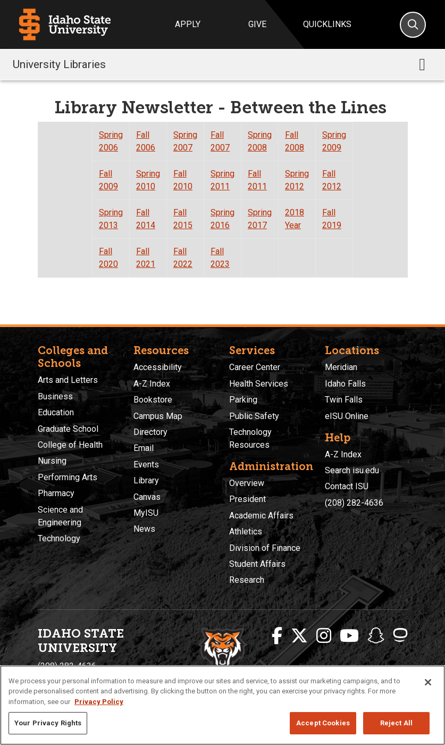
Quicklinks (327, 24)
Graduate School (68, 429)
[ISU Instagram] (323, 636)
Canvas (147, 497)
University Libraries (59, 64)
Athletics (245, 531)
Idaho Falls (345, 384)
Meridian (341, 367)
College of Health (70, 445)
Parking (243, 400)
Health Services (258, 384)
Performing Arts (67, 477)
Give (257, 24)
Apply (187, 24)
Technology (59, 538)
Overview (246, 483)
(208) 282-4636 (354, 503)
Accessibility (157, 367)
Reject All (396, 723)
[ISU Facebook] (277, 636)
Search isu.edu (352, 470)
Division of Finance (264, 548)
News (144, 529)
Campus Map (157, 416)
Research (246, 580)
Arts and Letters (68, 380)
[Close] (428, 682)
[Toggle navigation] (422, 64)
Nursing (52, 461)
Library (146, 480)
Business (55, 396)
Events (146, 464)
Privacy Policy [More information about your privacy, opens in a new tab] (98, 702)
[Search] (413, 24)
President (247, 499)
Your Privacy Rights (47, 723)
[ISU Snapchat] (375, 636)
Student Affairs (257, 564)
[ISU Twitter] (299, 636)
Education (56, 412)
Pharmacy (56, 493)
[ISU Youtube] (349, 636)
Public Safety (254, 416)
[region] (222, 705)
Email (143, 448)
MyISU (145, 513)
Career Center (254, 367)
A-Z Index (151, 384)
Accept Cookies (323, 723)
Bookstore (152, 400)
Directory (150, 432)
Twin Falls (344, 400)
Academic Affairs (261, 515)
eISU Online (346, 416)
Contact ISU (346, 486)
